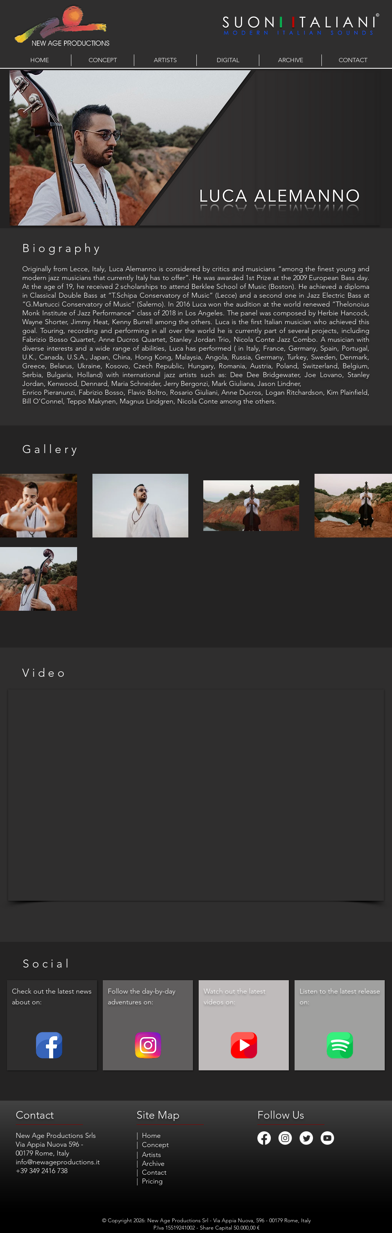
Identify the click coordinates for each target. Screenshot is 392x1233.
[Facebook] (264, 1138)
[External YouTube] (196, 795)
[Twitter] (306, 1138)
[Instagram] (285, 1138)
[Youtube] (327, 1138)
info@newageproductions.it (58, 1162)
